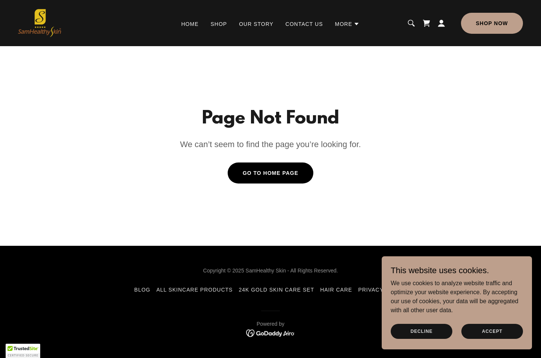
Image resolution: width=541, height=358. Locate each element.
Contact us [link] (304, 24)
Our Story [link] (256, 24)
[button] (347, 24)
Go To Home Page (270, 173)
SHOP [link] (219, 24)
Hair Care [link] (336, 290)
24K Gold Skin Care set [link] (276, 290)
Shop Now (492, 23)
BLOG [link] (142, 290)
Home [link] (190, 24)
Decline (422, 331)
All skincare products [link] (194, 290)
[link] (39, 23)
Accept (492, 331)
